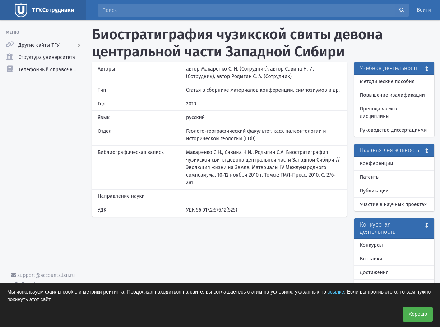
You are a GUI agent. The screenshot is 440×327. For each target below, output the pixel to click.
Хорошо (417, 314)
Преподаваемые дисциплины (379, 112)
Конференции (376, 163)
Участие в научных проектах (393, 204)
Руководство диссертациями (393, 130)
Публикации (374, 191)
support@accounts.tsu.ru (43, 275)
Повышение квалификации (392, 95)
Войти (424, 10)
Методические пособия (387, 81)
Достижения (374, 272)
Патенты (370, 177)
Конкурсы (371, 245)
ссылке (336, 292)
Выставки (371, 259)
